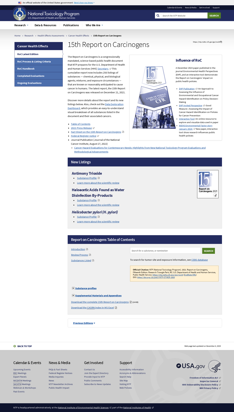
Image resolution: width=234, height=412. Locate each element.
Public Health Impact (59, 387)
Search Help (125, 376)
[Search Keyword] (184, 15)
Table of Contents (80, 124)
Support (216, 8)
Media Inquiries (56, 376)
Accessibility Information (132, 369)
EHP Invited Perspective (190, 105)
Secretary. (103, 68)
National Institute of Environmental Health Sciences (83, 407)
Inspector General (209, 381)
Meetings (19, 373)
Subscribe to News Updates (97, 384)
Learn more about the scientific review (98, 182)
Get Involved (204, 8)
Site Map (124, 380)
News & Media (190, 8)
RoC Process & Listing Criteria (34, 61)
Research (29, 35)
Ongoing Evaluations (29, 83)
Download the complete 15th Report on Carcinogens (100, 302)
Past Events (19, 391)
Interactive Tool (186, 119)
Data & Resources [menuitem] (45, 25)
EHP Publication (187, 88)
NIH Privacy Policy (209, 388)
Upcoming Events (21, 369)
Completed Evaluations (30, 75)
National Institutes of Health (137, 407)
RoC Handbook (26, 68)
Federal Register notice (83, 135)
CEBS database (199, 259)
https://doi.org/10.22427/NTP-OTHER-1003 (156, 277)
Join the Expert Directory (96, 373)
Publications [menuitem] (71, 25)
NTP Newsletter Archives (61, 384)
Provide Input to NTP (94, 376)
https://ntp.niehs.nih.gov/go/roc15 (167, 274)
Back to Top (24, 346)
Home (17, 35)
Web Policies (126, 387)
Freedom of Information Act (204, 377)
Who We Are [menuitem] (93, 25)
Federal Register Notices (60, 373)
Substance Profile (87, 178)
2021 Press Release (81, 128)
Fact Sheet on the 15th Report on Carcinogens (96, 131)
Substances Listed (81, 260)
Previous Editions (83, 323)
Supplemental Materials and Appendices (98, 295)
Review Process (79, 254)
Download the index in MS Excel (92, 307)
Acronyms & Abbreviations (133, 373)
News (51, 380)
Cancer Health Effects (78, 35)
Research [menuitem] (20, 25)
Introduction (78, 249)
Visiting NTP (125, 384)
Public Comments (93, 380)
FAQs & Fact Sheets (58, 369)
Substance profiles (85, 288)
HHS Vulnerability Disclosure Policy (200, 384)
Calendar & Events (174, 8)
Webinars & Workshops (24, 387)
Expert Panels (20, 376)
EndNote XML (190, 274)
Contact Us (89, 369)
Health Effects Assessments (51, 35)
